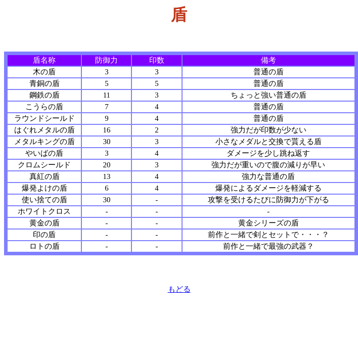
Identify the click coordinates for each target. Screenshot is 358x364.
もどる (179, 289)
